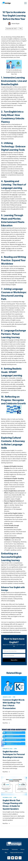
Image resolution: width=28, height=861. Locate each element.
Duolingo (3, 154)
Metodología (5, 849)
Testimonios (15, 849)
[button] (25, 3)
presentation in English (14, 388)
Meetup (24, 203)
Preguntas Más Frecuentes (16, 852)
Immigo (5, 166)
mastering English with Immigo (12, 632)
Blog (6, 852)
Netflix (19, 244)
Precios (22, 849)
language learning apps (18, 132)
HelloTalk (14, 194)
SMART (19, 380)
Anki (10, 156)
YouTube (8, 248)
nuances (22, 348)
